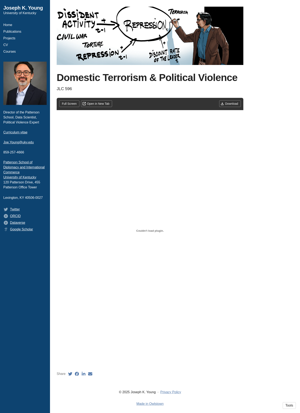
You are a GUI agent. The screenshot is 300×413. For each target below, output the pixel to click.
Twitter (15, 209)
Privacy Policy (170, 392)
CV (5, 45)
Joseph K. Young (23, 8)
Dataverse (17, 222)
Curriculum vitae (15, 132)
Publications (12, 31)
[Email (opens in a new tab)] (90, 374)
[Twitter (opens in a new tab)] (70, 374)
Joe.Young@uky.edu (18, 142)
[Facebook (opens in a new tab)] (77, 374)
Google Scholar (21, 229)
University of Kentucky (19, 177)
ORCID (15, 216)
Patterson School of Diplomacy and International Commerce (24, 167)
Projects (9, 38)
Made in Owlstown (150, 404)
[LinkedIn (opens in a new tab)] (83, 374)
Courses (9, 51)
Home (7, 25)
